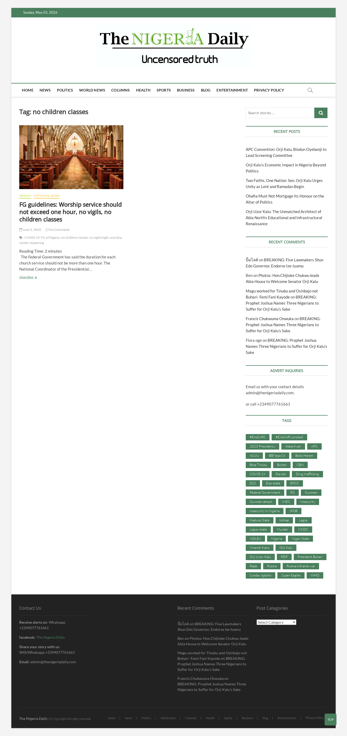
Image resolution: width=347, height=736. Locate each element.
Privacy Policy (269, 90)
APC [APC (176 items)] (314, 446)
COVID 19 (32, 237)
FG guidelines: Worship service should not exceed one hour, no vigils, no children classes (70, 211)
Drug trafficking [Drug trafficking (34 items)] (307, 474)
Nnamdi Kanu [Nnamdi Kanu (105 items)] (259, 547)
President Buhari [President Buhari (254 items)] (310, 557)
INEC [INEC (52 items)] (286, 501)
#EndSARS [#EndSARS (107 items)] (258, 437)
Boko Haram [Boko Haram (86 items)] (304, 455)
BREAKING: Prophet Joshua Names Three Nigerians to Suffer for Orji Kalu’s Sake (282, 303)
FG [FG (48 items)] (292, 492)
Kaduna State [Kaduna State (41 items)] (259, 520)
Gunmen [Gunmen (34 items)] (311, 492)
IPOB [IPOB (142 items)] (293, 511)
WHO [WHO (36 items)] (315, 575)
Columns (120, 90)
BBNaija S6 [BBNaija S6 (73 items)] (277, 455)
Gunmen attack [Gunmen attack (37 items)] (261, 501)
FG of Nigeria (50, 237)
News (45, 90)
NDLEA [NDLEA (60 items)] (255, 538)
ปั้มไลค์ (252, 259)
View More (33, 277)
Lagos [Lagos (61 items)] (303, 520)
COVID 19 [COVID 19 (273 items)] (258, 474)
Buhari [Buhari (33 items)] (282, 465)
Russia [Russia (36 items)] (272, 566)
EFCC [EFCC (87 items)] (294, 483)
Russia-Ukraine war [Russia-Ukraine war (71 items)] (301, 566)
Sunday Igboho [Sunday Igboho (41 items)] (260, 575)
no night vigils (99, 237)
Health (143, 90)
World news (92, 90)
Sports (164, 90)
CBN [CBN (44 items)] (300, 465)
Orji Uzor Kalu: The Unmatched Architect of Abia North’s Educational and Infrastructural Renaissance (284, 217)
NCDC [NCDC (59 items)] (303, 529)
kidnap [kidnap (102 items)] (284, 520)
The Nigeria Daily (50, 637)
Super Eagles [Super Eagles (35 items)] (291, 575)
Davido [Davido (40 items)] (281, 474)
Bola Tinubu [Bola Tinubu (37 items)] (258, 465)
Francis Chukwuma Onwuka (270, 318)
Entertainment (232, 90)
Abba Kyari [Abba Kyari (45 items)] (293, 446)
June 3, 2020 (30, 230)
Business (186, 90)
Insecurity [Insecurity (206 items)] (307, 501)
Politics (65, 90)
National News (46, 196)
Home (27, 90)
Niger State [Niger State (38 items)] (300, 538)
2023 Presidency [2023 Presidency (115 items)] (262, 446)
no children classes (74, 237)
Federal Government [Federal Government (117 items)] (265, 492)
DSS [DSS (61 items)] (253, 483)
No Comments (58, 230)
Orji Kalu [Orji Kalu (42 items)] (285, 547)
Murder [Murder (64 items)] (282, 529)
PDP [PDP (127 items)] (284, 557)
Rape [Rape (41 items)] (253, 566)
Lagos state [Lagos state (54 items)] (258, 529)
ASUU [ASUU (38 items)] (254, 455)
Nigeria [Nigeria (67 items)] (276, 538)
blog (206, 90)
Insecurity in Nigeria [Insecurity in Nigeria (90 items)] (264, 511)
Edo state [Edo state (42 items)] (273, 483)
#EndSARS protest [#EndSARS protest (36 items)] (289, 437)
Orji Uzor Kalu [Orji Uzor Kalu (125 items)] (260, 557)
